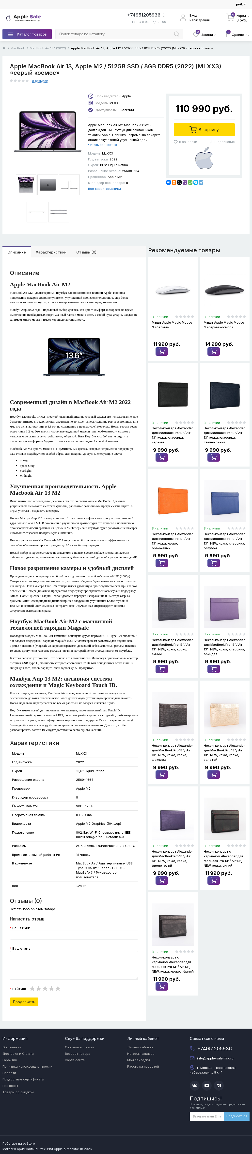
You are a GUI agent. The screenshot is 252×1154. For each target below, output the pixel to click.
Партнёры (10, 1086)
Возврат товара (77, 1054)
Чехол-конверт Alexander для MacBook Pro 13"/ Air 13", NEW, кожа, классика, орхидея (224, 646)
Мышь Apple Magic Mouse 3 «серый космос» (224, 324)
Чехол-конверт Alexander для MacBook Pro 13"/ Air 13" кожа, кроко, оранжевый (172, 541)
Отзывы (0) (86, 252)
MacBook (18, 48)
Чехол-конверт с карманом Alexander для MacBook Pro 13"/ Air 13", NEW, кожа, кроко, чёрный (173, 964)
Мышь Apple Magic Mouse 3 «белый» (172, 324)
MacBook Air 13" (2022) (48, 48)
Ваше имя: (21, 928)
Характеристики (51, 252)
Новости (9, 1073)
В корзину (204, 130)
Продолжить (24, 1002)
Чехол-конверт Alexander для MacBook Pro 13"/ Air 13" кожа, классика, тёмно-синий (224, 435)
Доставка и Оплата (18, 1054)
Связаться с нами (79, 1047)
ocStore (29, 1143)
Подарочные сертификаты (23, 1079)
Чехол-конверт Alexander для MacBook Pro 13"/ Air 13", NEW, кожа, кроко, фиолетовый (172, 858)
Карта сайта (75, 1060)
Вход (193, 15)
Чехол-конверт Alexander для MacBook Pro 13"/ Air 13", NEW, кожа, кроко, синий (172, 646)
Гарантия (9, 1060)
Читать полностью (102, 145)
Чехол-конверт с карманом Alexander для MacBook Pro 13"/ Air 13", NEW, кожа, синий (223, 858)
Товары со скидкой (18, 1092)
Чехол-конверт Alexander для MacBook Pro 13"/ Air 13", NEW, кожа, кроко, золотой (224, 752)
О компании (11, 1047)
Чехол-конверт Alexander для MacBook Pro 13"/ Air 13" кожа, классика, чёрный (172, 435)
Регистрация (199, 20)
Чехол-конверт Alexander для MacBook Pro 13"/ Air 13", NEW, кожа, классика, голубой (224, 541)
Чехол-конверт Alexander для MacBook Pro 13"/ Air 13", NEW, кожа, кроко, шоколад (172, 752)
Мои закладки (138, 1060)
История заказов (141, 1054)
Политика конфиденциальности (27, 1066)
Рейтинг (19, 989)
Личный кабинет (140, 1047)
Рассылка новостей (143, 1066)
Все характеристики (104, 189)
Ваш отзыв (21, 948)
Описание (16, 252)
